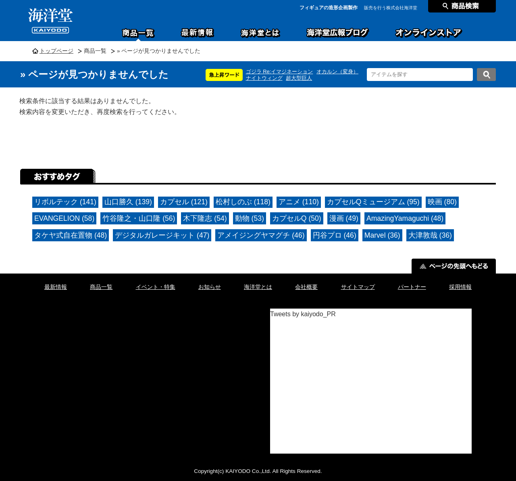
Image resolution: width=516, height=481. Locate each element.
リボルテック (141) (65, 202)
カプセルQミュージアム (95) (373, 202)
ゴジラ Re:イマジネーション (279, 71)
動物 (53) (249, 218)
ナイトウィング (264, 78)
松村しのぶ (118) (243, 202)
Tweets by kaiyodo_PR (303, 314)
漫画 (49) (343, 218)
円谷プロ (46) (334, 235)
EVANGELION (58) (64, 218)
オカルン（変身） (337, 71)
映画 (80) (442, 202)
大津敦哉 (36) (430, 235)
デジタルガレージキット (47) (162, 235)
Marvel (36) (382, 235)
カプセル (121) (184, 202)
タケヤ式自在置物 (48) (70, 235)
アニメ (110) (299, 202)
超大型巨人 (299, 78)
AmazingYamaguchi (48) (404, 218)
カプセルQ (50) (296, 218)
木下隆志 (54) (205, 218)
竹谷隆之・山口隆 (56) (138, 218)
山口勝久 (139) (128, 202)
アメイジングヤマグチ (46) (260, 235)
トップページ (56, 51)
